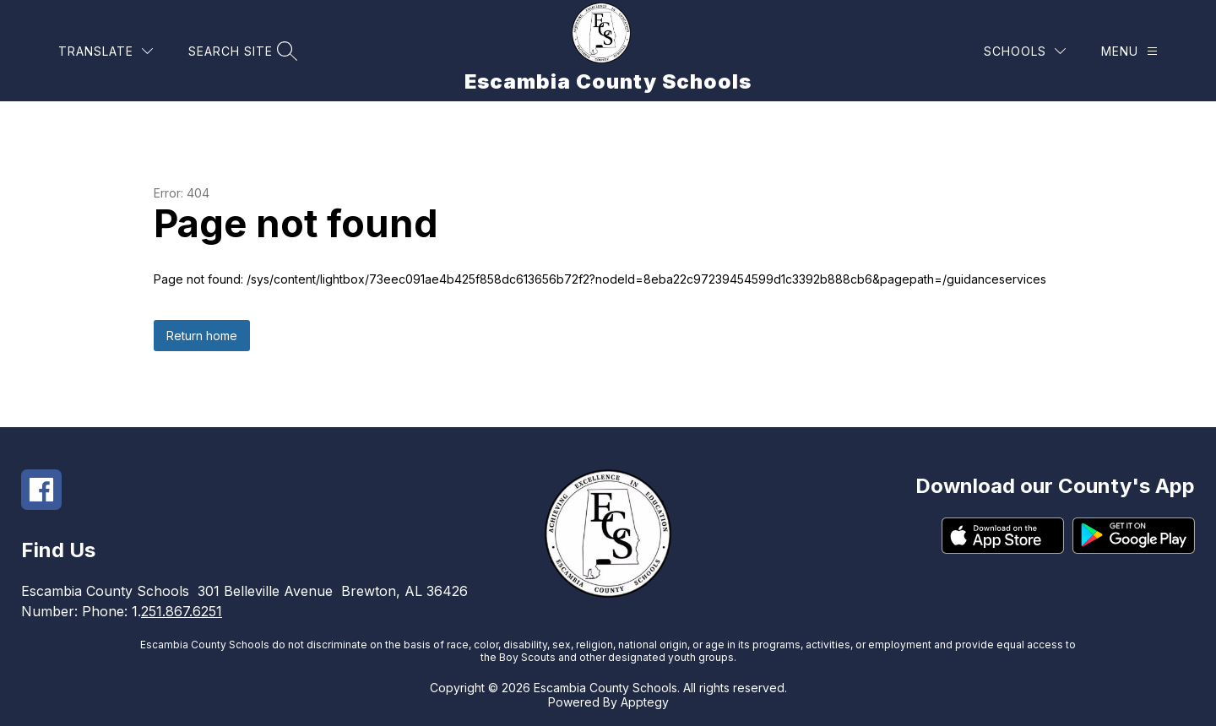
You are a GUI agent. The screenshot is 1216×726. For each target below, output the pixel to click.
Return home (201, 335)
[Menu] (1129, 51)
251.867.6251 (181, 611)
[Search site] (240, 51)
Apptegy (645, 702)
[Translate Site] (105, 51)
